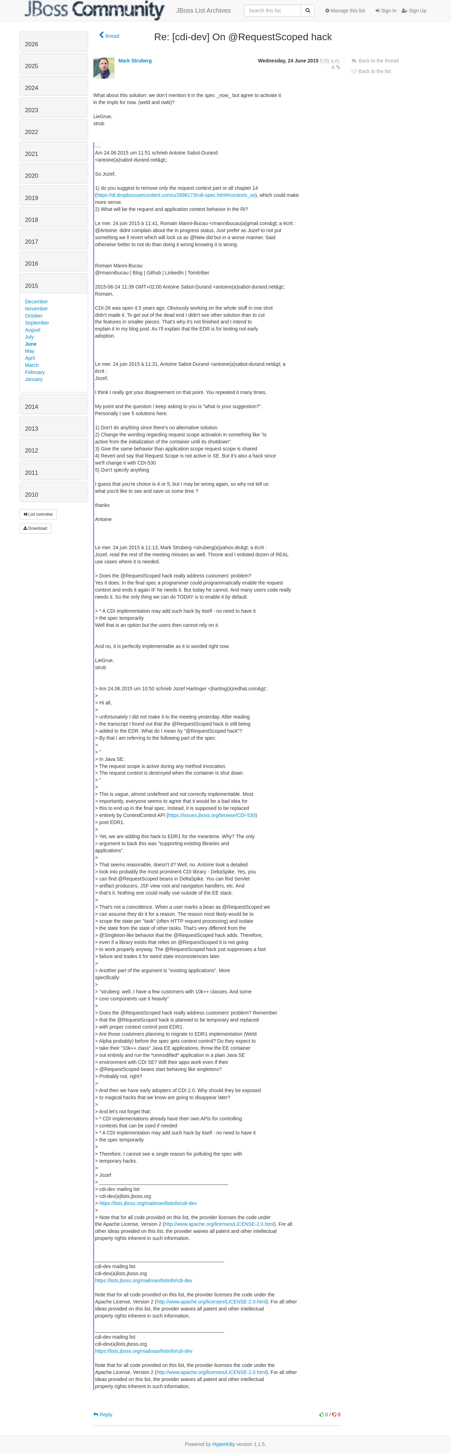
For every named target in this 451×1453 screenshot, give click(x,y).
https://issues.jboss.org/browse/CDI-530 (211, 815)
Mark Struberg (135, 60)
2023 (31, 110)
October (34, 316)
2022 (31, 132)
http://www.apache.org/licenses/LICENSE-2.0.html (219, 1224)
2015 (31, 286)
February (35, 372)
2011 (31, 473)
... (97, 145)
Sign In (386, 10)
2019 (31, 198)
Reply (102, 1414)
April (30, 358)
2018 (31, 220)
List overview (38, 514)
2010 (31, 494)
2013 (31, 428)
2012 (31, 450)
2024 (31, 88)
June (31, 344)
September (37, 323)
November (36, 308)
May (29, 351)
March (32, 365)
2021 (31, 154)
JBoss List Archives (128, 10)
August (33, 330)
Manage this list (345, 10)
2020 (31, 175)
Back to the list (371, 71)
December (36, 301)
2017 (31, 241)
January (34, 379)
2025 (31, 66)
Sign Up (414, 10)
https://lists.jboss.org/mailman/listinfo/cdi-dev (148, 1203)
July (29, 337)
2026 (31, 44)
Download (35, 528)
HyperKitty (223, 1444)
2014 (31, 407)
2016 (31, 263)
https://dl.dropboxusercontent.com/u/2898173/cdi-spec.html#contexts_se (176, 195)
